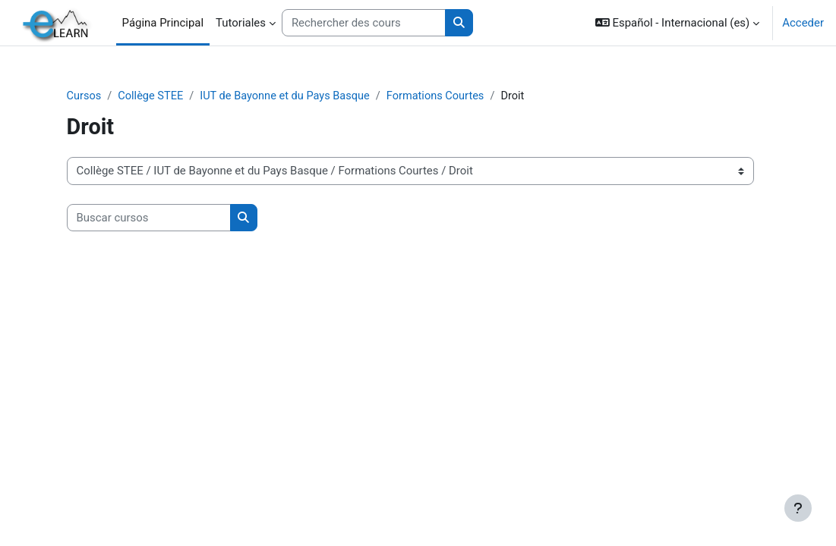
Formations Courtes (470, 96)
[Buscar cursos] (174, 217)
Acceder (803, 23)
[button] (677, 23)
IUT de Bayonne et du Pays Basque (316, 96)
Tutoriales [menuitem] (241, 23)
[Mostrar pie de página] (798, 508)
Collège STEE (177, 96)
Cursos (110, 96)
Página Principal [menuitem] (163, 23)
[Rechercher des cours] (364, 22)
